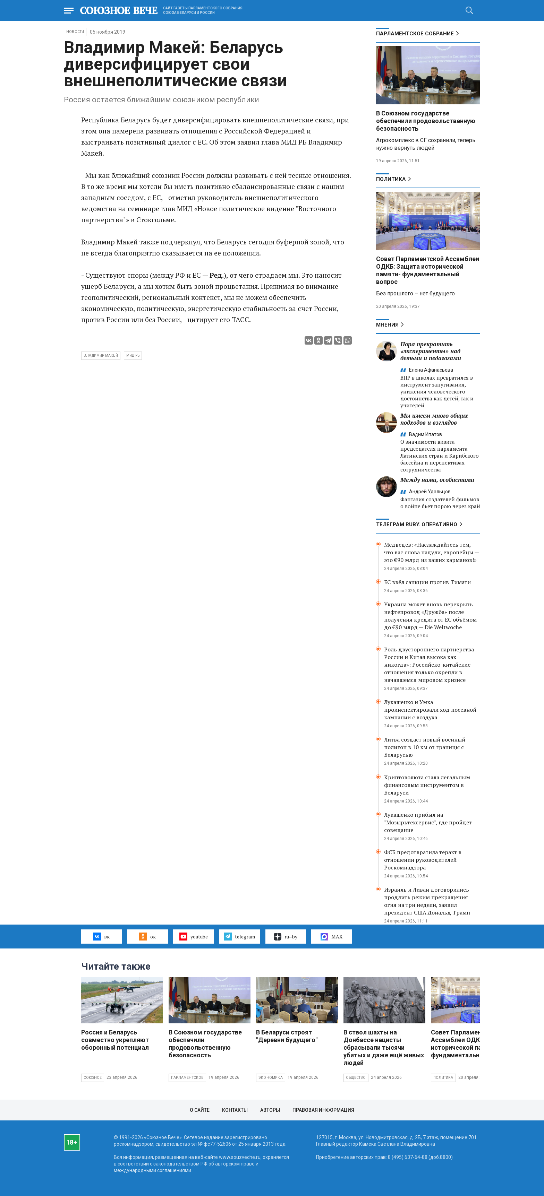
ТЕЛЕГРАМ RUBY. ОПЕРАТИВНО (416, 524)
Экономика (270, 1078)
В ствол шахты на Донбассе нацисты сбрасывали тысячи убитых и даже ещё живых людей (383, 1047)
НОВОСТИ (75, 32)
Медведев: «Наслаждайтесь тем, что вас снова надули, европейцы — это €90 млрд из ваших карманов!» (431, 552)
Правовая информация (323, 1110)
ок (147, 936)
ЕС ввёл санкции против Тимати (427, 582)
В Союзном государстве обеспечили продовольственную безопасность (425, 121)
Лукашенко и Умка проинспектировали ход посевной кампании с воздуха (430, 709)
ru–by (285, 937)
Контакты (235, 1110)
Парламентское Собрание (415, 34)
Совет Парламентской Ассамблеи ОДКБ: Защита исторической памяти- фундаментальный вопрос (427, 270)
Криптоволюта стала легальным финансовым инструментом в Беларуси (427, 784)
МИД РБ (132, 355)
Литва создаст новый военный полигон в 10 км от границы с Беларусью (424, 747)
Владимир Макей (101, 355)
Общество (356, 1078)
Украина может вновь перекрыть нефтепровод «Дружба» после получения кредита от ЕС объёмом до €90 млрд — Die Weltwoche (430, 615)
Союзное (93, 1078)
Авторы (270, 1110)
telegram (239, 936)
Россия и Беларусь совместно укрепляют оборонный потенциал (115, 1040)
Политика (391, 179)
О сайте (200, 1110)
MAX (331, 937)
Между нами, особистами (437, 480)
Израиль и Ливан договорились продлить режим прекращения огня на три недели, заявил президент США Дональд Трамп (427, 901)
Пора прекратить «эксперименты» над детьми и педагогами (430, 351)
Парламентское (187, 1078)
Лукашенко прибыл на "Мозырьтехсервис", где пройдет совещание (428, 822)
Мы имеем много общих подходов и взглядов (434, 418)
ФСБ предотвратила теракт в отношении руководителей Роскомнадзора (422, 859)
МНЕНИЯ (387, 325)
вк (101, 936)
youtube (193, 936)
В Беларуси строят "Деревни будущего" (286, 1036)
